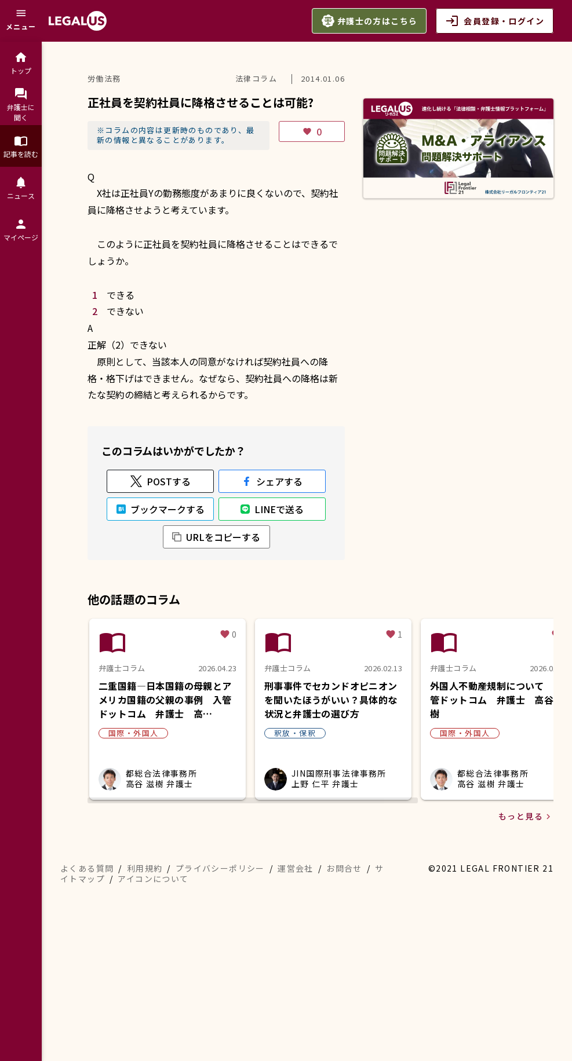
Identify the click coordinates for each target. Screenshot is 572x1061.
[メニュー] (21, 21)
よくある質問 (87, 995)
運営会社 (296, 995)
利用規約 (145, 995)
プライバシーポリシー (220, 995)
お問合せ (344, 995)
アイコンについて (153, 1005)
